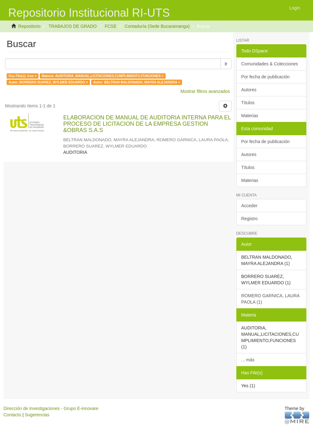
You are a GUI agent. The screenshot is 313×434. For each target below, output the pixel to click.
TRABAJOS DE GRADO (73, 26)
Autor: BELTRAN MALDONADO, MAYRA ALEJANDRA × (136, 82)
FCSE (110, 26)
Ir (226, 63)
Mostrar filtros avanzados (205, 91)
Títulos (248, 102)
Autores (249, 89)
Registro (249, 218)
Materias (249, 115)
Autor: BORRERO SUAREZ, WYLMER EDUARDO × (48, 82)
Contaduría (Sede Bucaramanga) (157, 26)
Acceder (249, 205)
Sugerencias (37, 414)
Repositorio (29, 26)
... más (248, 359)
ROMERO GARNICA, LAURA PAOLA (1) (270, 298)
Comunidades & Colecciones (269, 63)
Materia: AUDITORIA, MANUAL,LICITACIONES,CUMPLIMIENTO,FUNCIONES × (102, 76)
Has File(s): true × (22, 76)
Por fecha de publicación (265, 76)
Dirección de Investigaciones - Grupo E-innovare (50, 408)
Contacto (12, 414)
